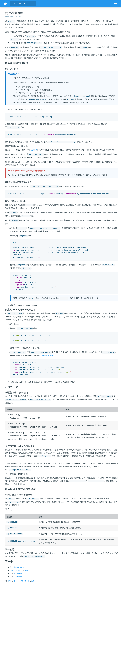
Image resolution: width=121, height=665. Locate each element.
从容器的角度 (15, 569)
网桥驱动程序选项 (46, 355)
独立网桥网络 (19, 572)
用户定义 (22, 580)
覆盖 (15, 580)
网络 (26, 569)
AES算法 (34, 150)
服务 (33, 580)
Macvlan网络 (19, 575)
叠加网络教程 (19, 566)
